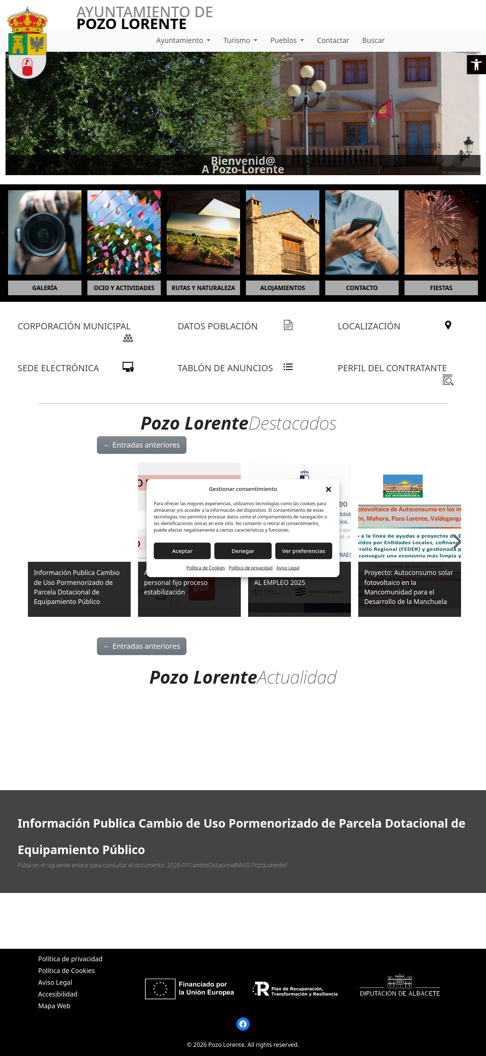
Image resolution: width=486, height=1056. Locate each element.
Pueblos (285, 40)
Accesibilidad (57, 994)
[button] (476, 64)
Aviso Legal (288, 567)
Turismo (237, 40)
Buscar (373, 40)
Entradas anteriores (141, 445)
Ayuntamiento (180, 40)
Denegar (243, 550)
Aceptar (182, 550)
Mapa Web (54, 1005)
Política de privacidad (251, 567)
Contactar (333, 40)
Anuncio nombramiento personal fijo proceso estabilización (180, 582)
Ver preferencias (303, 550)
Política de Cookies (205, 567)
